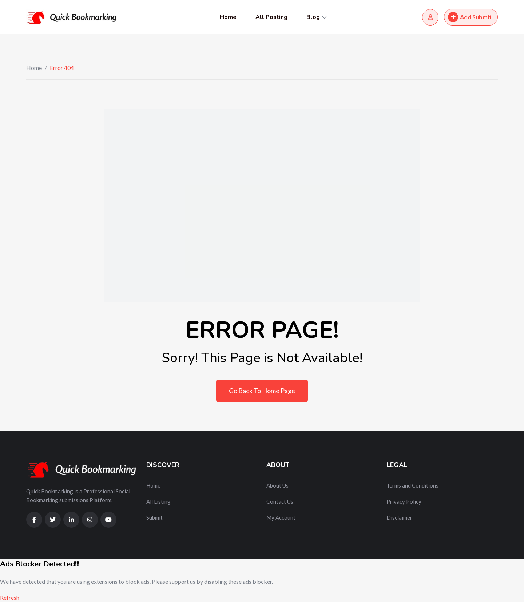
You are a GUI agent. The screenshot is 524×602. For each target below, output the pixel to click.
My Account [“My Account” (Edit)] (280, 517)
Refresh (9, 597)
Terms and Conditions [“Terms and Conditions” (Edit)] (412, 485)
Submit (154, 517)
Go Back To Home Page (262, 391)
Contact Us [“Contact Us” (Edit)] (279, 501)
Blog (313, 17)
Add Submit (470, 17)
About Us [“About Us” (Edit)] (277, 485)
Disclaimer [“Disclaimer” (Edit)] (399, 517)
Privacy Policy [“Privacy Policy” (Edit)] (403, 501)
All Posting (271, 17)
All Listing (158, 501)
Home (228, 17)
